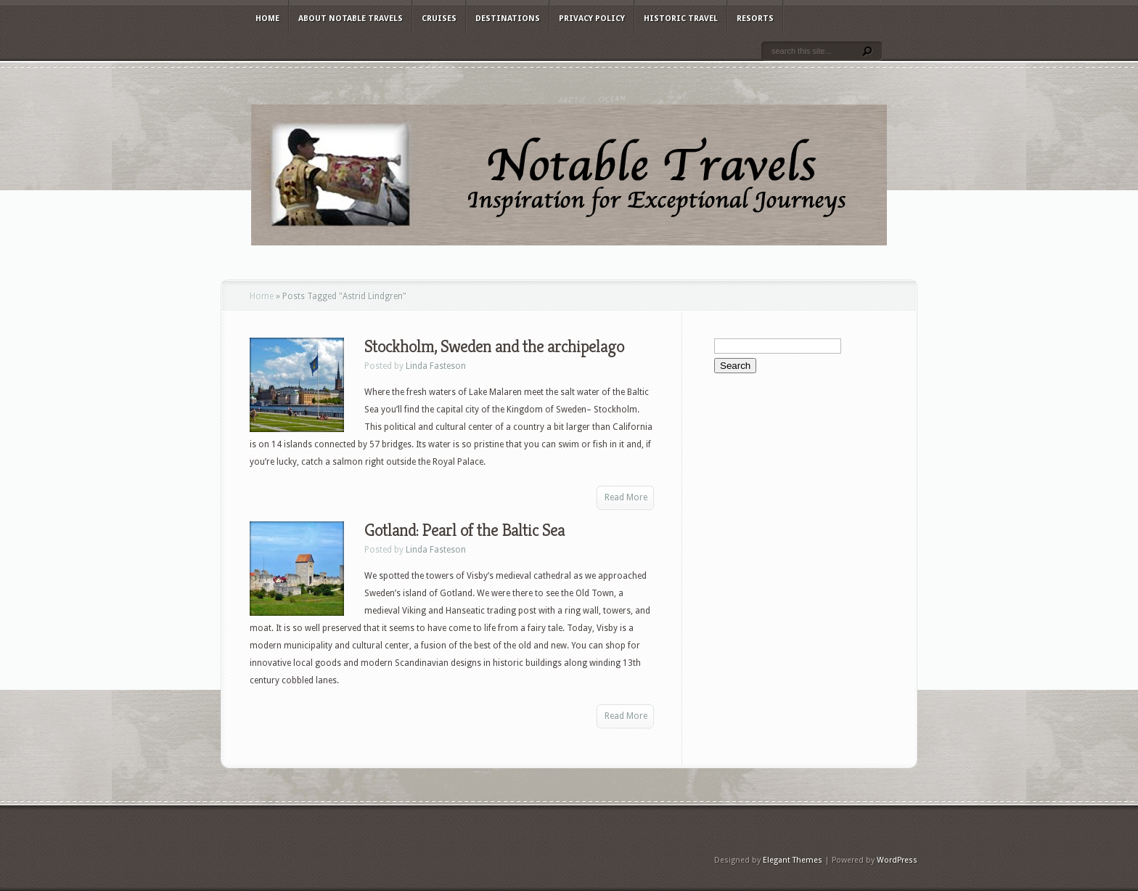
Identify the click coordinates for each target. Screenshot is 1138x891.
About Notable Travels (350, 18)
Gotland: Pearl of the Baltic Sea (464, 530)
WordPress (897, 860)
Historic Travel (681, 18)
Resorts (755, 18)
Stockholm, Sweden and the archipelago (494, 346)
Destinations (507, 18)
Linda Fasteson (436, 366)
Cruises (439, 18)
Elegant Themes (792, 860)
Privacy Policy (592, 18)
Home (267, 18)
